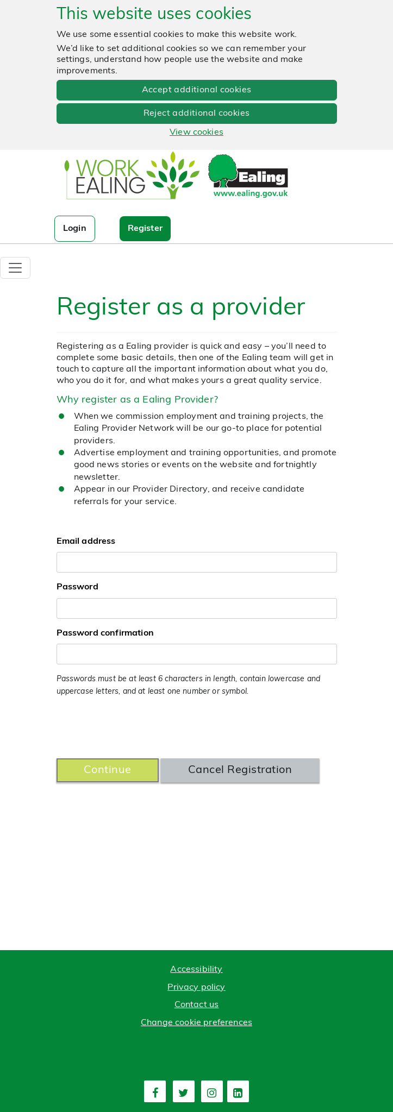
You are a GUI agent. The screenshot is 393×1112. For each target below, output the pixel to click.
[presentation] (139, 728)
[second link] (184, 1091)
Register (145, 228)
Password (77, 587)
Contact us (196, 1005)
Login (74, 228)
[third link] (212, 1091)
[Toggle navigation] (15, 268)
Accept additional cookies (197, 90)
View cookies (196, 132)
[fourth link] (238, 1091)
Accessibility (196, 969)
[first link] (155, 1091)
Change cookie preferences (196, 1023)
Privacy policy (196, 987)
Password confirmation (105, 633)
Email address (86, 541)
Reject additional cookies (197, 113)
